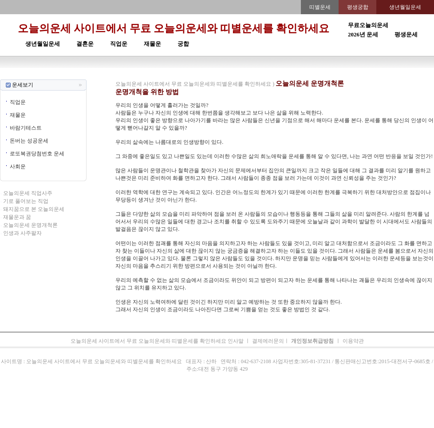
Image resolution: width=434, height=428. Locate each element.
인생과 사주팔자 (22, 233)
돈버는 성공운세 (29, 141)
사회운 (18, 166)
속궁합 (311, 75)
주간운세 (278, 75)
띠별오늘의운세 (133, 75)
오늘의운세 (100, 75)
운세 (159, 75)
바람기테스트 (26, 128)
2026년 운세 (363, 34)
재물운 (152, 43)
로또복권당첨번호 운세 (37, 154)
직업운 (118, 43)
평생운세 (406, 34)
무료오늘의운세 (368, 25)
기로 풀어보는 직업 (25, 201)
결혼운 (85, 43)
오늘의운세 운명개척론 (30, 225)
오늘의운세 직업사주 (27, 193)
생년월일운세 (42, 43)
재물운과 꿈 (17, 217)
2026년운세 (179, 75)
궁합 (183, 43)
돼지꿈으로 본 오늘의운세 (33, 209)
